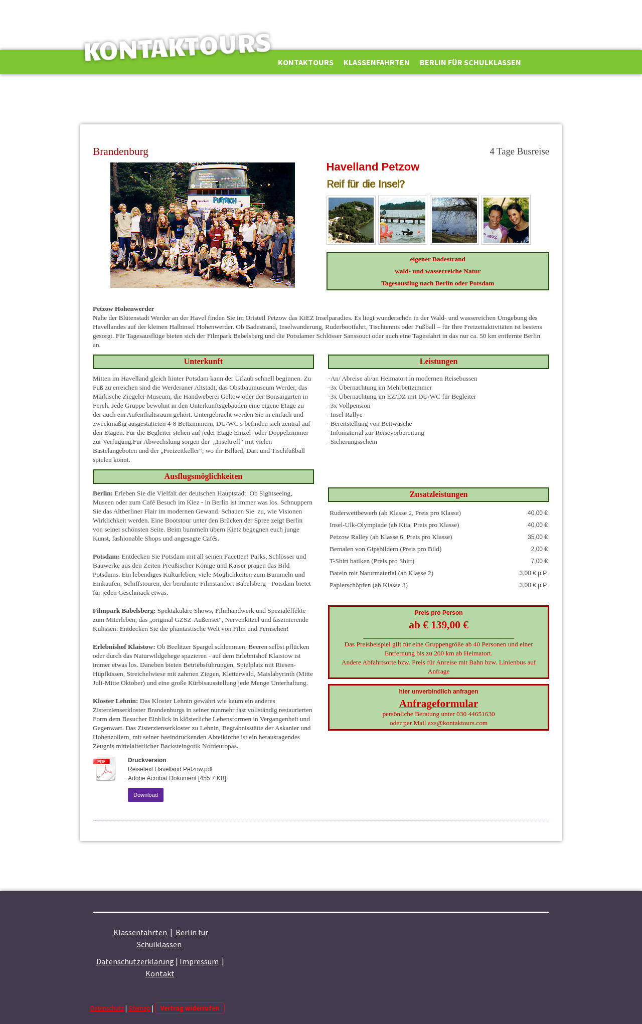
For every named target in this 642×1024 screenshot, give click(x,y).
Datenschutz (107, 1008)
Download (145, 795)
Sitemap (139, 1008)
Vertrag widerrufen (189, 1008)
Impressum (199, 961)
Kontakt (160, 973)
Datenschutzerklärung (135, 961)
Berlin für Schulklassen (470, 62)
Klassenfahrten (377, 62)
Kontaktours (306, 62)
